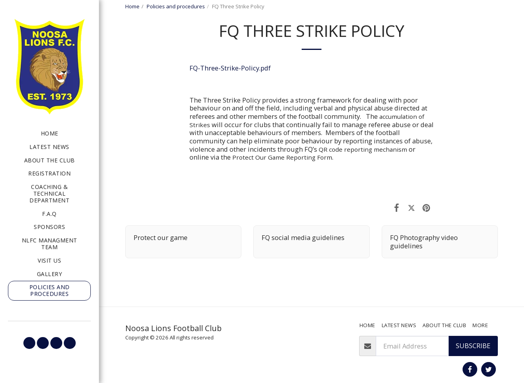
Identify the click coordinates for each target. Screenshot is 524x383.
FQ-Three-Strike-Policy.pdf (230, 67)
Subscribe (473, 345)
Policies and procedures (176, 6)
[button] (29, 343)
